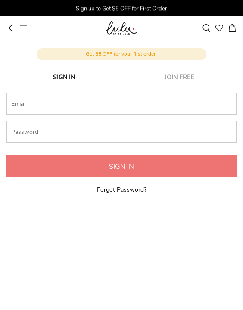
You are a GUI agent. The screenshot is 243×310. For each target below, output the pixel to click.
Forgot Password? (121, 190)
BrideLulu (122, 28)
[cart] (232, 28)
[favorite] (219, 28)
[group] (121, 9)
